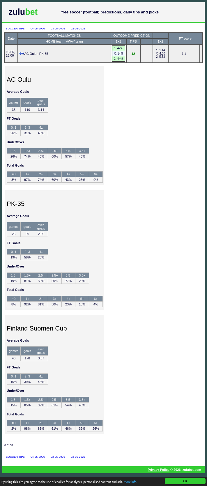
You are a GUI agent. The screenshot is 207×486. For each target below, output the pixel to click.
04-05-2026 (38, 28)
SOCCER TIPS (15, 28)
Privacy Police (158, 469)
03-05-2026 (58, 28)
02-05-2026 (78, 28)
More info (130, 482)
